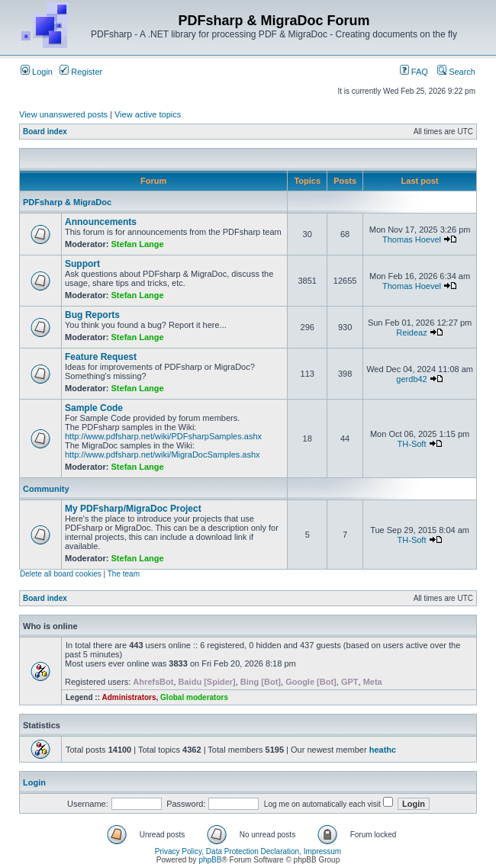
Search (456, 71)
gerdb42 (411, 379)
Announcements (101, 222)
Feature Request (101, 357)
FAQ (414, 71)
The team (124, 574)
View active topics (147, 114)
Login (37, 71)
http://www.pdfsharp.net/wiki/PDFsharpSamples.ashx (163, 436)
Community (46, 488)
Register (81, 71)
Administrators (128, 697)
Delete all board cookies (60, 574)
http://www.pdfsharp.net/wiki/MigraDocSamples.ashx (162, 454)
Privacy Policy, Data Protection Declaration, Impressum (248, 851)
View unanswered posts (63, 114)
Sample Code (94, 408)
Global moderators (194, 697)
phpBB (209, 860)
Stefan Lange (137, 244)
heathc (382, 749)
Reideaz (411, 332)
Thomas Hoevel (411, 239)
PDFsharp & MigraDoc (67, 202)
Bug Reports (92, 315)
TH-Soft (412, 443)
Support (82, 264)
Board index (45, 131)
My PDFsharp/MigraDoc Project (133, 508)
